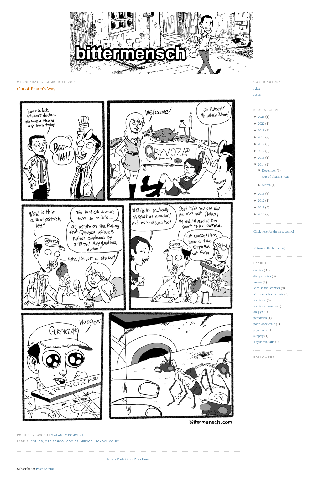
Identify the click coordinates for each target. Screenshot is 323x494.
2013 (261, 193)
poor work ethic (264, 324)
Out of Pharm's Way (36, 88)
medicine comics (265, 306)
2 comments (75, 435)
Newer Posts (115, 459)
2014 (261, 164)
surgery (258, 336)
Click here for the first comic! (273, 231)
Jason (257, 94)
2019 (261, 130)
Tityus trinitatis (263, 342)
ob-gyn (258, 312)
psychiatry (260, 330)
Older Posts (133, 459)
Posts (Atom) (45, 469)
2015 (261, 157)
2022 (261, 123)
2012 (261, 200)
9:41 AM (57, 435)
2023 (261, 117)
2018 (261, 137)
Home (146, 459)
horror (257, 282)
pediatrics (260, 318)
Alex (256, 88)
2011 (261, 207)
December (269, 170)
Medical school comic (100, 441)
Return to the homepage (269, 248)
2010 (261, 214)
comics (37, 441)
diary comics (262, 276)
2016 (261, 151)
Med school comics (62, 441)
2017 (261, 144)
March (266, 185)
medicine (259, 300)
